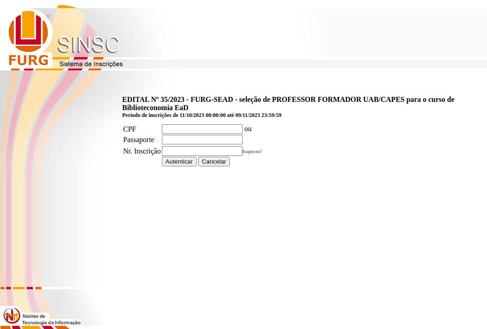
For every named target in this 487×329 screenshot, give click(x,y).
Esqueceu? (252, 151)
